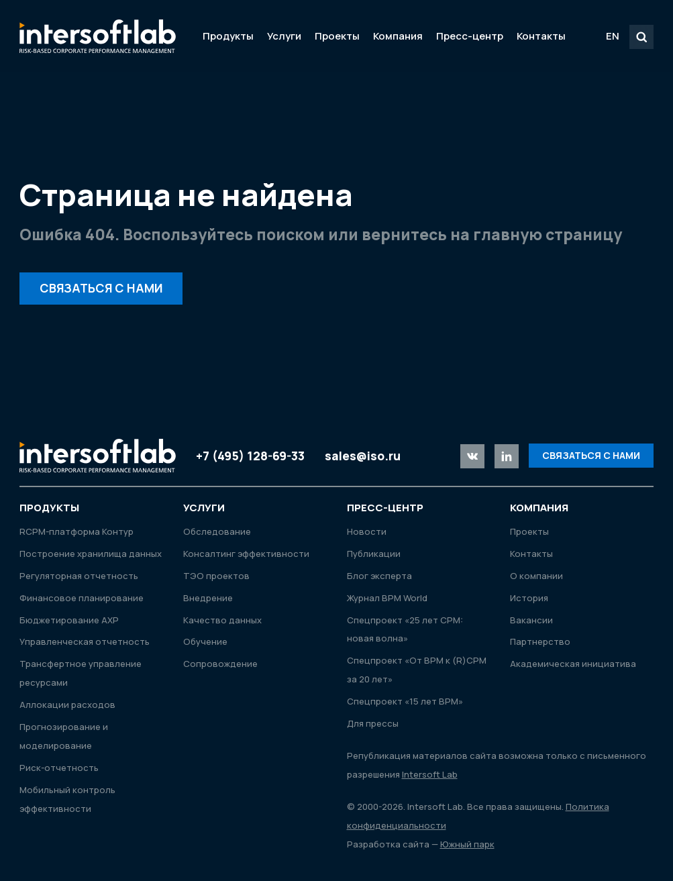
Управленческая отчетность (84, 641)
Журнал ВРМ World (387, 598)
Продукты (228, 36)
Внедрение (208, 598)
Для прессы (373, 723)
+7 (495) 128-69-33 (250, 456)
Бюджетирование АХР (69, 620)
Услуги (284, 36)
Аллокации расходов (67, 704)
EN (612, 36)
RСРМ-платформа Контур (76, 531)
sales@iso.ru (363, 456)
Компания (398, 36)
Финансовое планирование (81, 598)
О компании (536, 576)
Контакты (541, 36)
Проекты (337, 36)
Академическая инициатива (573, 664)
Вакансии (531, 620)
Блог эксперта (379, 576)
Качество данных (222, 620)
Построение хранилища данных (90, 554)
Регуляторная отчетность (78, 576)
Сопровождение (220, 664)
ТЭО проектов (216, 576)
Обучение (205, 641)
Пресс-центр (469, 36)
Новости (366, 531)
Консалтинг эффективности (246, 554)
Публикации (374, 554)
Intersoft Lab (97, 36)
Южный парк (467, 844)
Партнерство (540, 641)
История (529, 598)
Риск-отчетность (59, 768)
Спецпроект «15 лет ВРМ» (405, 701)
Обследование (217, 531)
